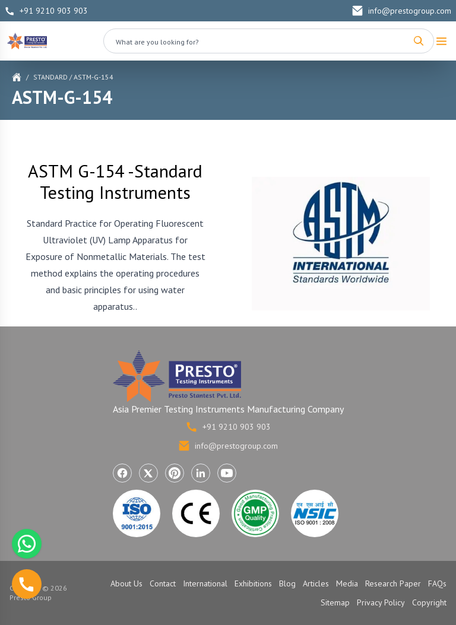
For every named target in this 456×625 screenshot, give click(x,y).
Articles (316, 583)
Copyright (429, 602)
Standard (50, 76)
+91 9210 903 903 (46, 10)
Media (347, 583)
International (205, 583)
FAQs (437, 583)
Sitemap (335, 602)
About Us (126, 583)
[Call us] (27, 584)
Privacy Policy (381, 602)
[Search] (418, 41)
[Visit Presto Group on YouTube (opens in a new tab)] (226, 473)
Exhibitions (253, 583)
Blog (287, 583)
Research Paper (393, 583)
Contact (163, 583)
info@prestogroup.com (401, 11)
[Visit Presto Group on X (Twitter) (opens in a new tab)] (148, 473)
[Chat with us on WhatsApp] (27, 544)
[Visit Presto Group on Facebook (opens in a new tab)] (122, 473)
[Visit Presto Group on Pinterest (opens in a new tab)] (174, 473)
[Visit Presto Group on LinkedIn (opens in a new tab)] (200, 473)
